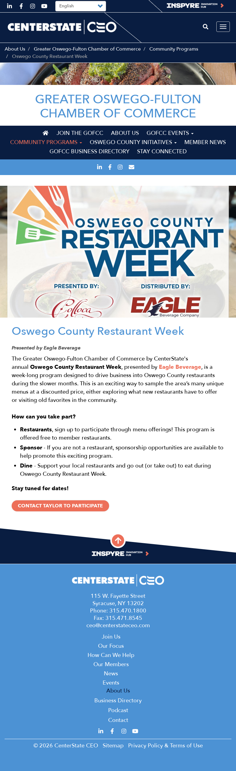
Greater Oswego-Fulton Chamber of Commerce (87, 49)
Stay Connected (162, 151)
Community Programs (173, 49)
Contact (118, 720)
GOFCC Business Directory (89, 151)
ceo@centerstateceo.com (118, 625)
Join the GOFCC (80, 133)
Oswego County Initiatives (133, 142)
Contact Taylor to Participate (60, 505)
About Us (15, 49)
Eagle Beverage (180, 367)
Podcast (118, 710)
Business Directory (118, 700)
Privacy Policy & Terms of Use (165, 746)
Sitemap (113, 746)
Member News (205, 142)
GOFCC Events (170, 133)
